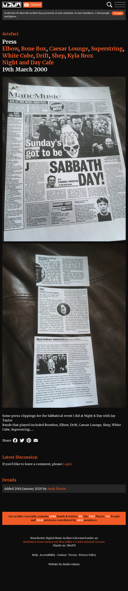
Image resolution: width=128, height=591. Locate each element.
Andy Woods (56, 489)
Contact (62, 555)
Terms (72, 555)
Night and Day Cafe (28, 62)
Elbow (10, 48)
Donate (118, 13)
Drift (42, 55)
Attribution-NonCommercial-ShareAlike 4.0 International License (64, 542)
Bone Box (33, 48)
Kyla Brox (80, 55)
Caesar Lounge (68, 48)
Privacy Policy (87, 555)
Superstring (107, 48)
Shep (58, 55)
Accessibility (47, 555)
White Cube (17, 55)
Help (35, 555)
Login (67, 464)
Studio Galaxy (71, 564)
